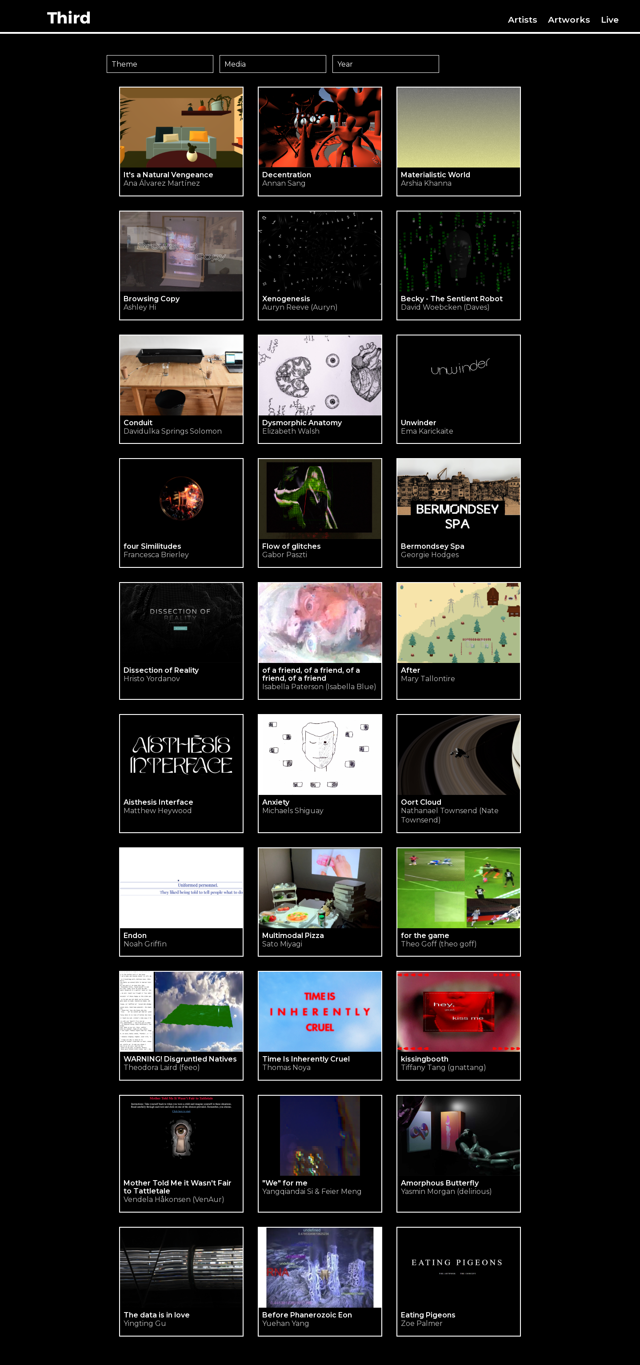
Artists (522, 19)
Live (610, 19)
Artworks (569, 19)
